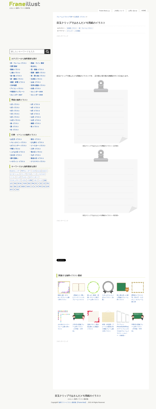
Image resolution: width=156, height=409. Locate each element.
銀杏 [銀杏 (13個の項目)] (11, 189)
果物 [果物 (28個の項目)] (33, 183)
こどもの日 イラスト (17, 152)
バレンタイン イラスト (18, 142)
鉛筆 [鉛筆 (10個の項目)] (47, 186)
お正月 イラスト (16, 139)
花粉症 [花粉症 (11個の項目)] (28, 186)
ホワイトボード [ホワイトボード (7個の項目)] (34, 177)
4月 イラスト (35, 107)
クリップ (69, 31)
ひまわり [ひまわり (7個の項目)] (44, 171)
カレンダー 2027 (16, 95)
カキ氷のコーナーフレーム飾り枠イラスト (63, 327)
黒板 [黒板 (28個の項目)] (17, 189)
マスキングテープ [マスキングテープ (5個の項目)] (15, 180)
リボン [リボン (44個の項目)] (35, 180)
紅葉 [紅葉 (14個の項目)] (19, 186)
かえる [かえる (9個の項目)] (39, 171)
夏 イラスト (14, 126)
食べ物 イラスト (16, 76)
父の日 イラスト (16, 155)
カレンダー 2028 (37, 95)
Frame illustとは (104, 11)
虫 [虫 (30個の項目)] (32, 186)
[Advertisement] (101, 55)
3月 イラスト (15, 107)
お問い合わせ (132, 11)
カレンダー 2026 (37, 92)
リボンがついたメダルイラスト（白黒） (108, 297)
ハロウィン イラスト (17, 161)
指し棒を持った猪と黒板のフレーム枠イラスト (122, 297)
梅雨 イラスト (36, 123)
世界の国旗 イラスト (38, 85)
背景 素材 (13, 66)
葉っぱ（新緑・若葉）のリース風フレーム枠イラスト (93, 297)
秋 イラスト (35, 126)
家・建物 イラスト (17, 79)
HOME (143, 10)
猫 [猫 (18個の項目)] (41, 183)
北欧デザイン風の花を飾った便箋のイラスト (93, 327)
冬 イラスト (14, 130)
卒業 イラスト (15, 149)
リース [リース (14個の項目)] (41, 180)
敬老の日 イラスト (37, 158)
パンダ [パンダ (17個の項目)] (18, 177)
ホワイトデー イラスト (18, 145)
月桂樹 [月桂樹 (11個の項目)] (25, 183)
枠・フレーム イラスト (86, 28)
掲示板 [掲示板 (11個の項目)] (20, 183)
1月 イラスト (15, 104)
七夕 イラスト (36, 155)
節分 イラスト (36, 139)
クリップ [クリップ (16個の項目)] (23, 174)
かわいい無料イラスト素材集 (78, 399)
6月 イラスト (35, 111)
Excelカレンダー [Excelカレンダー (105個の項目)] (15, 171)
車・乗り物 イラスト (38, 76)
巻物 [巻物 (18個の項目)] (15, 183)
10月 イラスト (36, 117)
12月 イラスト (36, 120)
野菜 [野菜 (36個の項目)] (40, 186)
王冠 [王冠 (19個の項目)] (44, 183)
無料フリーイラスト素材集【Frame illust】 (73, 402)
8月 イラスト (35, 114)
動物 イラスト (15, 69)
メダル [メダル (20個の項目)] (24, 180)
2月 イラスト (35, 104)
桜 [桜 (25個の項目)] (36, 183)
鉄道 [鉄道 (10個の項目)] (44, 186)
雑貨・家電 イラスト (17, 82)
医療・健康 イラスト (38, 73)
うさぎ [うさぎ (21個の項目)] (34, 171)
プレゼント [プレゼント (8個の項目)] (25, 177)
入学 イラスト (36, 149)
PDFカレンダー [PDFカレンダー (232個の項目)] (26, 171)
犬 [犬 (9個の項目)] (38, 183)
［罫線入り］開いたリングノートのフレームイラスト (78, 297)
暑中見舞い (14, 158)
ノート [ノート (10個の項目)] (34, 174)
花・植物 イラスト (37, 69)
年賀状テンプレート (17, 92)
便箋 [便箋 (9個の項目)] (45, 180)
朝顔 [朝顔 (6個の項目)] (29, 183)
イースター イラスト (38, 145)
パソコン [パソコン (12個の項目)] (12, 177)
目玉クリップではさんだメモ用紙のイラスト (78, 395)
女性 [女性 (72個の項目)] (11, 183)
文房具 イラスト (72, 28)
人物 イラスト (15, 73)
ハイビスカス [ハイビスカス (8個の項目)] (41, 174)
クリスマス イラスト (38, 161)
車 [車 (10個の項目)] (37, 186)
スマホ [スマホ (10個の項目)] (29, 174)
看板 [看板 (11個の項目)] (15, 186)
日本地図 (13, 85)
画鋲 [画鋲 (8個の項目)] (11, 186)
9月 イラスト (15, 117)
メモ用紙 (77, 31)
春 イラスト (14, 123)
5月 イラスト (15, 111)
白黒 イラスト (36, 88)
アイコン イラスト (17, 88)
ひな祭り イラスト (37, 142)
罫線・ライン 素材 (37, 63)
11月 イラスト (15, 120)
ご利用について (119, 11)
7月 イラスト (15, 114)
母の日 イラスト (36, 152)
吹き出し (34, 66)
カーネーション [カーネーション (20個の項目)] (14, 174)
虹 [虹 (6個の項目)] (34, 186)
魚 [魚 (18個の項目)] (14, 189)
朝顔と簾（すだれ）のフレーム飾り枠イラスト (63, 297)
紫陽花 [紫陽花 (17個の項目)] (23, 186)
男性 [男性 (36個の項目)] (47, 183)
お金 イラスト (36, 82)
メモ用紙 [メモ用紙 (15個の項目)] (29, 180)
